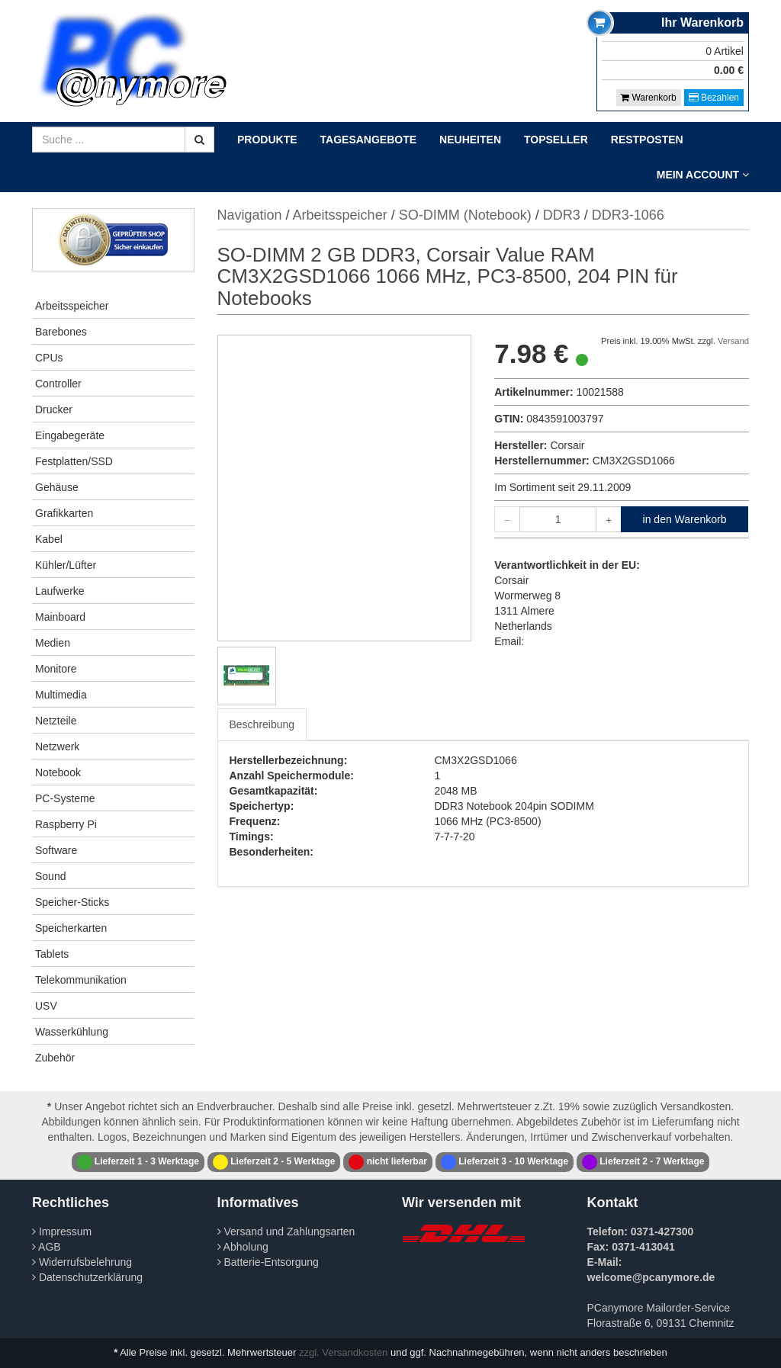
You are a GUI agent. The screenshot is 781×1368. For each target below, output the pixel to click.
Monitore (55, 669)
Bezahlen (714, 97)
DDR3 (561, 215)
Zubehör (55, 1058)
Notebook (58, 772)
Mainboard (60, 617)
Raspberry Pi (66, 824)
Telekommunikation (81, 980)
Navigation (249, 215)
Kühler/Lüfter (65, 565)
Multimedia (61, 695)
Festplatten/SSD (74, 461)
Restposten (647, 139)
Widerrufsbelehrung (82, 1262)
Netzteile (55, 721)
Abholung (242, 1247)
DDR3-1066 (628, 215)
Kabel (49, 539)
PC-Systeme (65, 798)
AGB (46, 1247)
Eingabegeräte (69, 435)
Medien (52, 643)
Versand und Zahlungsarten (286, 1231)
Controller (58, 383)
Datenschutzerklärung (87, 1277)
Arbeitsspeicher (72, 306)
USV (46, 1006)
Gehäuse (57, 487)
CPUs (49, 358)
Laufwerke (60, 591)
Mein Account (703, 175)
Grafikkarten (64, 513)
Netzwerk (57, 746)
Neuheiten (470, 139)
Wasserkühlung (71, 1032)
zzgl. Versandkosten (343, 1352)
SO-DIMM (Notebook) (465, 215)
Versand (733, 340)
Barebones (61, 332)
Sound (50, 876)
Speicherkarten (71, 928)
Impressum (62, 1231)
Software (56, 850)
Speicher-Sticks (72, 902)
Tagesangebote (368, 139)
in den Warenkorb (685, 519)
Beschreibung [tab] (262, 724)
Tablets (52, 954)
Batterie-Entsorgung (268, 1262)
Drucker (53, 409)
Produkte (267, 139)
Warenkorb (649, 97)
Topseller (556, 139)
